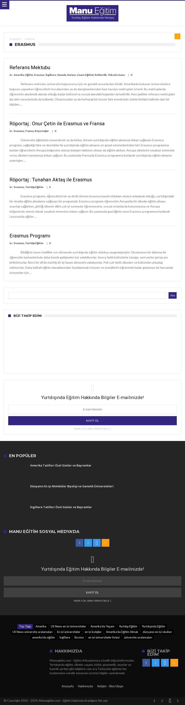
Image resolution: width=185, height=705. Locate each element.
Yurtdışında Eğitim (153, 626)
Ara (172, 295)
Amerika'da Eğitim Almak (122, 632)
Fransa (29, 131)
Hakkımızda (85, 686)
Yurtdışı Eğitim (34, 187)
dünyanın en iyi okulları (157, 632)
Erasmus (39, 74)
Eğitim (29, 74)
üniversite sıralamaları (138, 637)
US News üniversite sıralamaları (32, 632)
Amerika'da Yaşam (102, 626)
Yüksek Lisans (116, 74)
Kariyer (71, 74)
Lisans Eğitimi (85, 74)
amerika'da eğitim (43, 637)
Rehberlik (101, 74)
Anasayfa (15, 39)
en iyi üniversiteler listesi (104, 637)
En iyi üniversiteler (68, 632)
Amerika (19, 74)
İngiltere (51, 74)
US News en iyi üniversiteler (68, 626)
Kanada (61, 74)
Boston (79, 637)
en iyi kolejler (93, 632)
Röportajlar (42, 131)
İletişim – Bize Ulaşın (110, 686)
